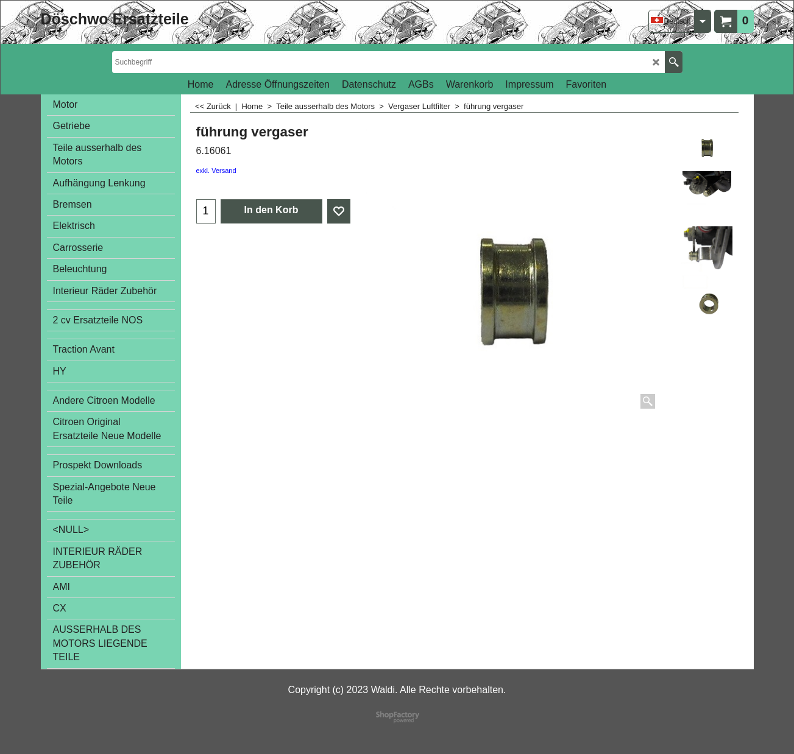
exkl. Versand (216, 170)
